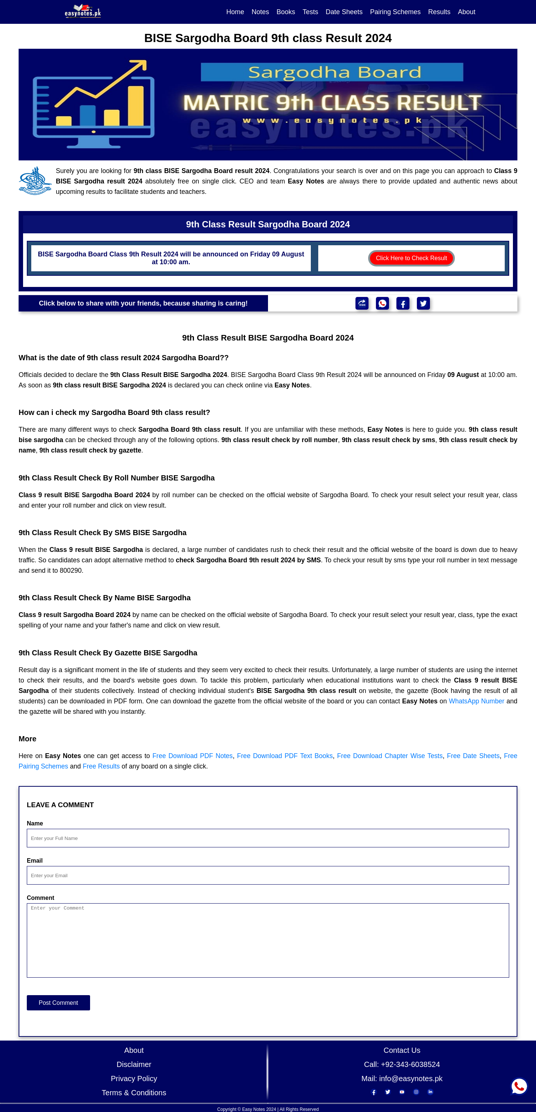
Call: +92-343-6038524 (402, 1064)
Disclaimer (134, 1064)
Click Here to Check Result (411, 258)
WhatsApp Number (476, 701)
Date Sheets (344, 12)
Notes (260, 12)
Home (235, 12)
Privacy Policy (134, 1078)
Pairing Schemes (395, 12)
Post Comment (58, 1003)
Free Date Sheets (473, 756)
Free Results (101, 766)
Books (286, 12)
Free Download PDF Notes (193, 756)
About (466, 12)
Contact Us (402, 1050)
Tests (310, 12)
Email (35, 860)
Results (439, 12)
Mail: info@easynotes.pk (402, 1078)
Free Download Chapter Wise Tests (390, 756)
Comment (40, 898)
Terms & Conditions (134, 1093)
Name (35, 823)
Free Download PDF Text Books (285, 756)
